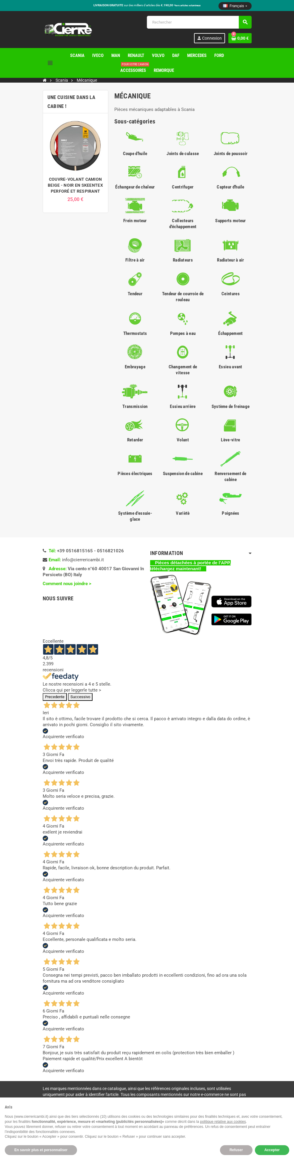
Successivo (80, 697)
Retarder (135, 440)
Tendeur (135, 293)
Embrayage (135, 367)
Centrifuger (182, 187)
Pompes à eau (183, 333)
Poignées (230, 513)
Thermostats (135, 333)
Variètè (183, 513)
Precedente (54, 697)
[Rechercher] (199, 22)
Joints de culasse (183, 153)
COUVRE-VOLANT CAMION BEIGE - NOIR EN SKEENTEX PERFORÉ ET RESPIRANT (75, 185)
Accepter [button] (272, 1150)
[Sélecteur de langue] (234, 6)
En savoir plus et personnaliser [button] (40, 1150)
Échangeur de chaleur (135, 187)
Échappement (230, 333)
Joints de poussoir (230, 153)
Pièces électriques (135, 473)
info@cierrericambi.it (83, 559)
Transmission (135, 406)
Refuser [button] (236, 1150)
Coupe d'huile (135, 153)
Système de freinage (231, 406)
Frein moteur (135, 220)
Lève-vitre (230, 440)
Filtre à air (135, 260)
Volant (183, 440)
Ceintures (230, 293)
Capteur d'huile (230, 187)
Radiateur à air (230, 260)
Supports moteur (230, 220)
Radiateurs (183, 260)
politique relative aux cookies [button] (223, 1122)
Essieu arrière (183, 406)
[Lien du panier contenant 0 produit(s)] (240, 38)
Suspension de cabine (183, 473)
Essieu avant (230, 367)
